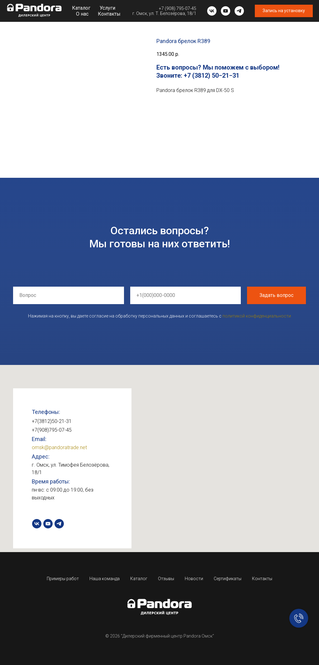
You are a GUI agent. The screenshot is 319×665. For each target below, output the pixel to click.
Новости (194, 578)
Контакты (109, 14)
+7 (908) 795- (172, 8)
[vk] (212, 11)
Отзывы (166, 578)
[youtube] (225, 11)
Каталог (81, 8)
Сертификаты (227, 578)
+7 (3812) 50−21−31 (211, 75)
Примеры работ (63, 578)
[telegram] (239, 11)
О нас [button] (82, 14)
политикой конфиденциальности (256, 315)
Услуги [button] (107, 8)
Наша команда (104, 578)
